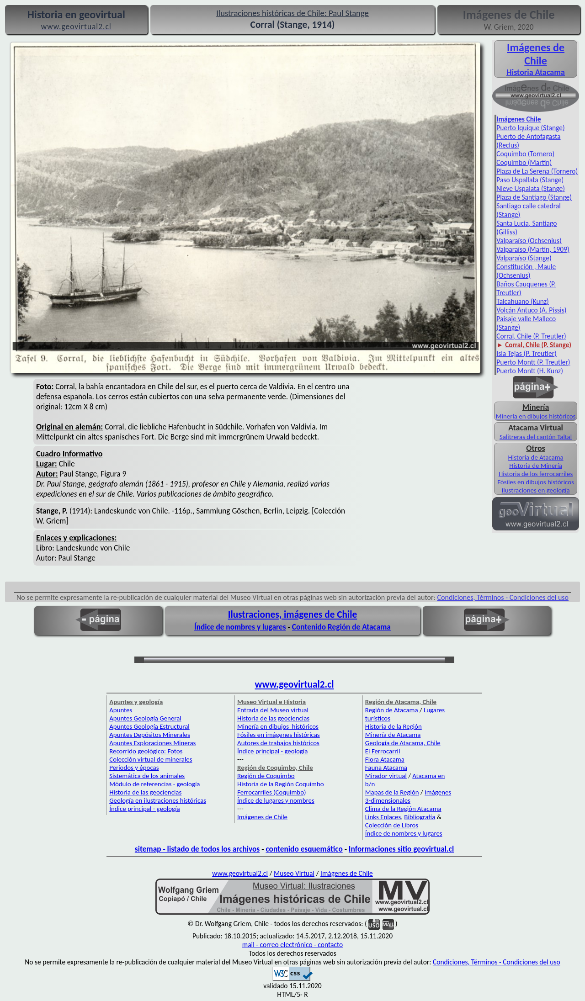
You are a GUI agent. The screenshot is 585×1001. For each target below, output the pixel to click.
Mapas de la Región (392, 792)
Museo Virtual (294, 873)
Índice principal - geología (144, 809)
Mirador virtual (386, 776)
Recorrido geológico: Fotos (145, 751)
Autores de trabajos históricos (278, 743)
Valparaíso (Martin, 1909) (532, 249)
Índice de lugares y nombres (275, 800)
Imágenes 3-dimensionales (408, 796)
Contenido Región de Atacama (341, 627)
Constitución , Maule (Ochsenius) (526, 271)
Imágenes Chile (518, 119)
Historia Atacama (535, 72)
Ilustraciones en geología (536, 490)
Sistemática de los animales (147, 776)
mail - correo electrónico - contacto (292, 944)
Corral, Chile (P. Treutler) (531, 336)
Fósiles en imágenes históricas (278, 735)
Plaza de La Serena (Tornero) (537, 171)
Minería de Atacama (392, 735)
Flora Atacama (384, 759)
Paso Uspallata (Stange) (530, 179)
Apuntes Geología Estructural (149, 726)
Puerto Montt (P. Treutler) (533, 362)
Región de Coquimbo (266, 776)
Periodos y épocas (134, 767)
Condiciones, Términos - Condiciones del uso (503, 597)
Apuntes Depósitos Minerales (149, 735)
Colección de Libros (391, 825)
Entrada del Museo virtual (272, 710)
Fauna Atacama (386, 767)
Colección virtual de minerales (150, 759)
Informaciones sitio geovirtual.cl (401, 849)
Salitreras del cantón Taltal (536, 437)
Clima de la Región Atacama (403, 809)
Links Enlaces (383, 817)
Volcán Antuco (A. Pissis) (531, 310)
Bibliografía (419, 817)
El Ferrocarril (382, 751)
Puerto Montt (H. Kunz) (529, 370)
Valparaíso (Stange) (523, 258)
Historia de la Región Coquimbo (280, 784)
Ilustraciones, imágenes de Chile (292, 614)
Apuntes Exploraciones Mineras (152, 743)
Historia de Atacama (536, 457)
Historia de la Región (393, 726)
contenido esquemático (304, 849)
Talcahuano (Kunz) (522, 301)
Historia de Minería (535, 465)
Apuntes (120, 710)
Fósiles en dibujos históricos (535, 482)
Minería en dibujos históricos (535, 416)
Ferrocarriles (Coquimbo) (271, 792)
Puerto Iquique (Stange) (530, 127)
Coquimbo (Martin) (524, 162)
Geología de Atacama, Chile (403, 743)
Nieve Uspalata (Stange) (530, 188)
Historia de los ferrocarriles (536, 474)
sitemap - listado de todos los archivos (197, 849)
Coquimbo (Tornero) (525, 153)
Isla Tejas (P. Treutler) (526, 353)
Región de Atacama (391, 710)
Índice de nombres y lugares (240, 627)
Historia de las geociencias (145, 792)
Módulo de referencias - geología (154, 784)
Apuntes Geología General (145, 718)
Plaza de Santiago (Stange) (534, 197)
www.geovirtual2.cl (294, 684)
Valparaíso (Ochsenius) (528, 240)
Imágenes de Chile (535, 54)
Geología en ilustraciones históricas (157, 800)
